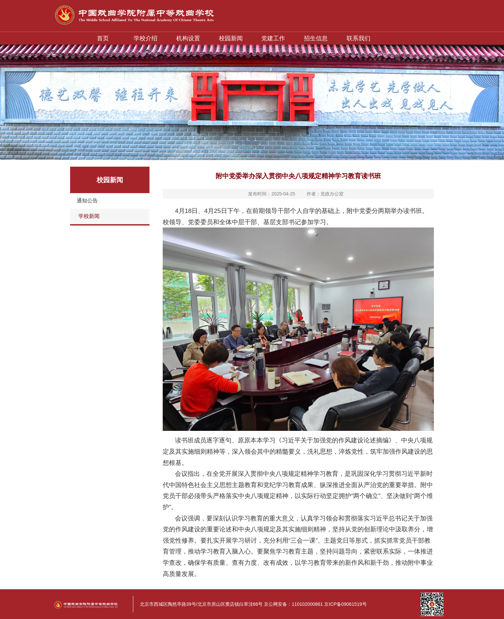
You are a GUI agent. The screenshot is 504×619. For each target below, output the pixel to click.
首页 (103, 38)
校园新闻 (231, 38)
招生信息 (316, 38)
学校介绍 (145, 38)
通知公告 (87, 200)
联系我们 (358, 38)
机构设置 (188, 38)
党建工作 (273, 38)
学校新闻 (89, 216)
